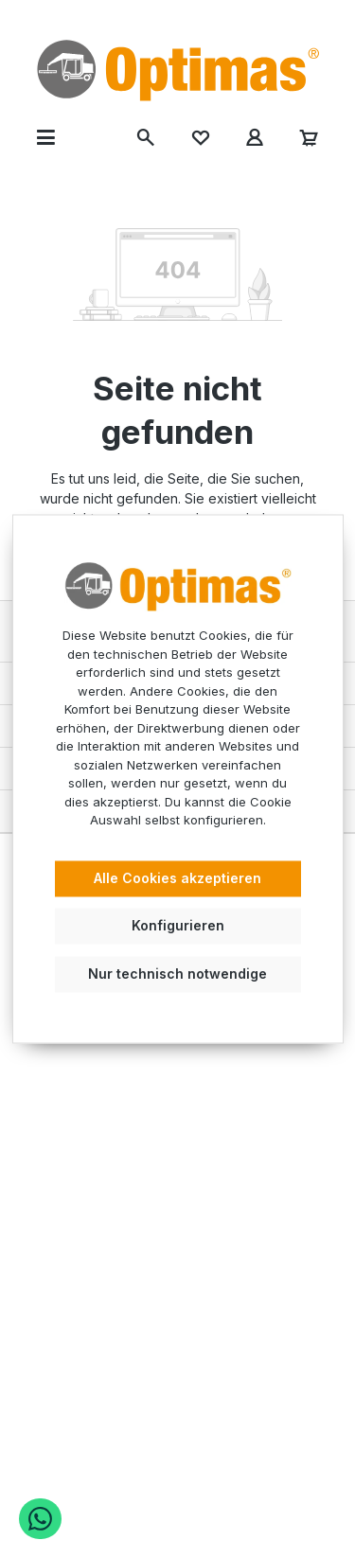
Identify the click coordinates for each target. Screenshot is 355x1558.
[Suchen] (146, 136)
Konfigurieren (178, 926)
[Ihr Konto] (254, 136)
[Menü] (46, 136)
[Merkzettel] (200, 136)
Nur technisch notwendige (177, 974)
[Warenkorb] (309, 136)
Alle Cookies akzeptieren (177, 878)
